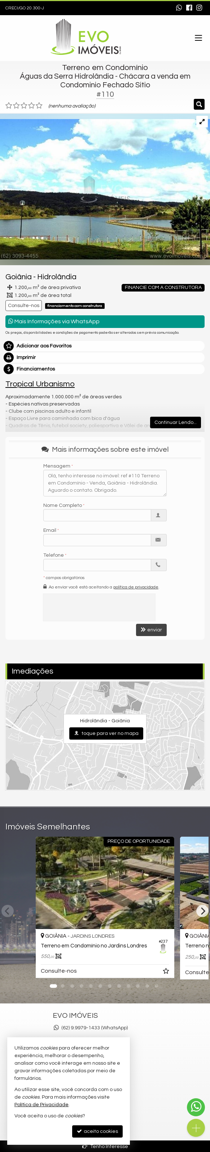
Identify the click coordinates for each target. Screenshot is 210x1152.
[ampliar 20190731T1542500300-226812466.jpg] (105, 186)
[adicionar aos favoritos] (166, 972)
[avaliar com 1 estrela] (8, 105)
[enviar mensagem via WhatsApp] (179, 8)
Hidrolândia (56, 277)
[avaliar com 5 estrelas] (39, 105)
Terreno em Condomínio (105, 67)
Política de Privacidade (41, 1104)
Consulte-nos (23, 305)
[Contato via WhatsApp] (196, 1107)
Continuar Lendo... (175, 422)
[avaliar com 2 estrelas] (16, 105)
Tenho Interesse (105, 1146)
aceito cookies (97, 1131)
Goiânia (18, 277)
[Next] (202, 911)
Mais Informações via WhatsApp (54, 321)
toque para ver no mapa (106, 733)
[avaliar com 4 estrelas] (31, 105)
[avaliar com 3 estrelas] (24, 105)
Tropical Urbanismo (40, 384)
